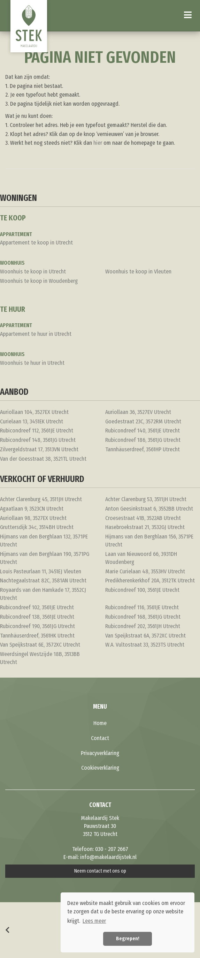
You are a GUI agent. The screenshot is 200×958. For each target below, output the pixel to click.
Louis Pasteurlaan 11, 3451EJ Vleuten (40, 571)
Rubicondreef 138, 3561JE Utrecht (37, 616)
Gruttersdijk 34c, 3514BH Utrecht (37, 527)
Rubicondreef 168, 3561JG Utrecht (142, 616)
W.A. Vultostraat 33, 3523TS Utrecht (144, 644)
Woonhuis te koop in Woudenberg (39, 281)
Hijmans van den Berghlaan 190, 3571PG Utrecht (44, 558)
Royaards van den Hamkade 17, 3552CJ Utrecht (43, 594)
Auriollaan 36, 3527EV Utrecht (138, 412)
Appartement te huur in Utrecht (35, 334)
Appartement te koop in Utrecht (36, 242)
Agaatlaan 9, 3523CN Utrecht (31, 508)
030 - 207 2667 (111, 849)
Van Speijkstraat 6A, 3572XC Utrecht (145, 635)
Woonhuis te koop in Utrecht (33, 271)
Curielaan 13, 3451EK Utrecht (31, 421)
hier (97, 142)
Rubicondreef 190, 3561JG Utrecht (37, 626)
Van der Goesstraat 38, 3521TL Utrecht (43, 458)
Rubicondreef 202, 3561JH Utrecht (142, 626)
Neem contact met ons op (100, 871)
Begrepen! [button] (127, 939)
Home (100, 723)
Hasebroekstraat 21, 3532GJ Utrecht (145, 527)
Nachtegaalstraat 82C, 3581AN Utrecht (43, 580)
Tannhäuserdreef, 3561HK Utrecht (37, 635)
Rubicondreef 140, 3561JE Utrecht (142, 430)
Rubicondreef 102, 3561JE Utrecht (37, 607)
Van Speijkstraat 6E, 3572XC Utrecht (40, 644)
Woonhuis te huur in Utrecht (32, 363)
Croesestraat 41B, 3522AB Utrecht (143, 518)
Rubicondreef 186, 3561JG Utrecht (142, 440)
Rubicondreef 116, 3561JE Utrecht (142, 607)
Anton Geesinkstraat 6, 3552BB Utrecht (149, 508)
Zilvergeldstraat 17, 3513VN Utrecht (39, 449)
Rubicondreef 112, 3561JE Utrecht (36, 430)
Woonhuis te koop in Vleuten (138, 271)
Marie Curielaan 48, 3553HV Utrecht (145, 571)
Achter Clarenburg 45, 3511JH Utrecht (41, 499)
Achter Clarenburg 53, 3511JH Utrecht (145, 499)
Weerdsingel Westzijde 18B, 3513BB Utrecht (40, 658)
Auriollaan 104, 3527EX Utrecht (34, 412)
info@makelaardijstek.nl (108, 857)
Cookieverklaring (100, 767)
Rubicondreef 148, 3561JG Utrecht (38, 440)
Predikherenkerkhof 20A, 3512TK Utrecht (150, 580)
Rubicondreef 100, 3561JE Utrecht (142, 590)
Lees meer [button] (94, 921)
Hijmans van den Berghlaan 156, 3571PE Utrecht (149, 540)
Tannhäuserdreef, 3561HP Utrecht (142, 449)
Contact (100, 738)
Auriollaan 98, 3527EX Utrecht (33, 518)
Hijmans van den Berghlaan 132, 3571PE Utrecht (44, 540)
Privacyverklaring (100, 753)
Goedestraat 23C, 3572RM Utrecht (143, 421)
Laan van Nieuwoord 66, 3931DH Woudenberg (141, 558)
